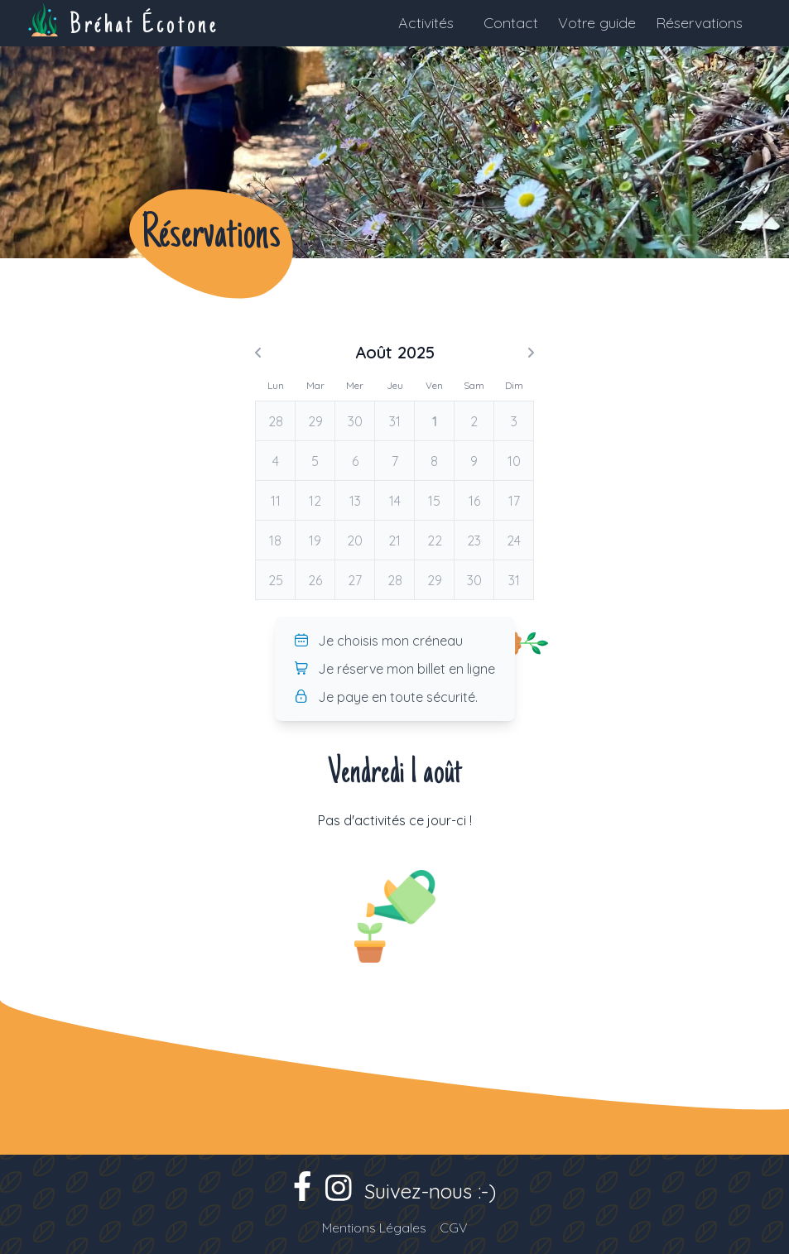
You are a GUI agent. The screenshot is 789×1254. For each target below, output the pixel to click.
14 (395, 500)
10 (514, 461)
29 (315, 421)
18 (275, 540)
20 (355, 540)
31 (395, 421)
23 (474, 540)
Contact (511, 22)
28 (275, 421)
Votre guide (597, 22)
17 (514, 500)
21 (394, 540)
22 (434, 540)
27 (355, 580)
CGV (454, 1227)
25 (275, 580)
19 (315, 540)
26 (315, 580)
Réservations (699, 22)
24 (514, 540)
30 (355, 421)
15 (434, 500)
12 (315, 500)
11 (276, 500)
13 (355, 500)
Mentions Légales (374, 1227)
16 (474, 500)
